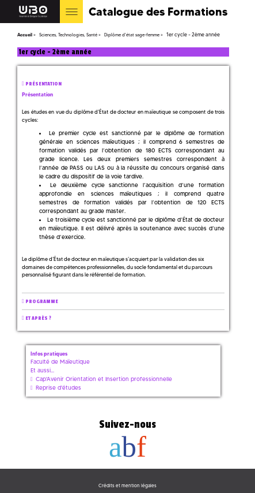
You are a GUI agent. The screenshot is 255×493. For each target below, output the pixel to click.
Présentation (43, 84)
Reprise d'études (58, 387)
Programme (41, 301)
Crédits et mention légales (127, 485)
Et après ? (38, 318)
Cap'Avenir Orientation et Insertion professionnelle (104, 379)
